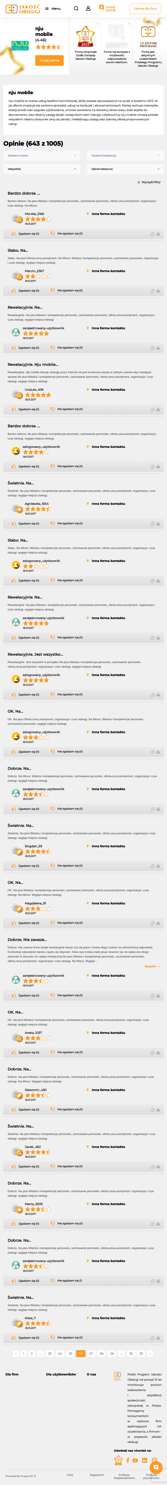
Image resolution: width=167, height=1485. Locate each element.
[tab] (22, 1374)
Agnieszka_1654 (36, 504)
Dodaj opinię (111, 9)
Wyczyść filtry (151, 182)
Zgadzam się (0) (28, 233)
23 (50, 1354)
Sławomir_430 (36, 1090)
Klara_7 (30, 1318)
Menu (56, 9)
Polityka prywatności (151, 1476)
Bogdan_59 (33, 846)
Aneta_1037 (33, 1033)
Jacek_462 (33, 1147)
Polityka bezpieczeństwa (124, 1476)
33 (141, 1354)
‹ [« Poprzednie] (15, 1354)
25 (70, 1354)
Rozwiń (150, 966)
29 (112, 1354)
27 (91, 1354)
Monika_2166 (34, 214)
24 (60, 1354)
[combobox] (41, 156)
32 (131, 1354)
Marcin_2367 (34, 271)
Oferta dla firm (145, 9)
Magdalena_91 (35, 903)
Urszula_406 (34, 390)
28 (101, 1354)
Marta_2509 (34, 1204)
